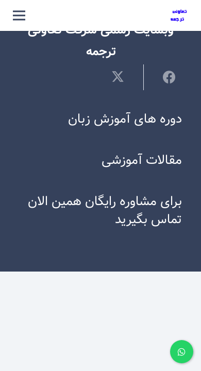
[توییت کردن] (124, 77)
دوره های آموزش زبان (125, 119)
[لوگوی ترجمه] (179, 16)
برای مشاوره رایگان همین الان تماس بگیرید (105, 211)
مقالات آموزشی (142, 160)
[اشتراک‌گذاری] (162, 77)
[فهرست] (19, 15)
